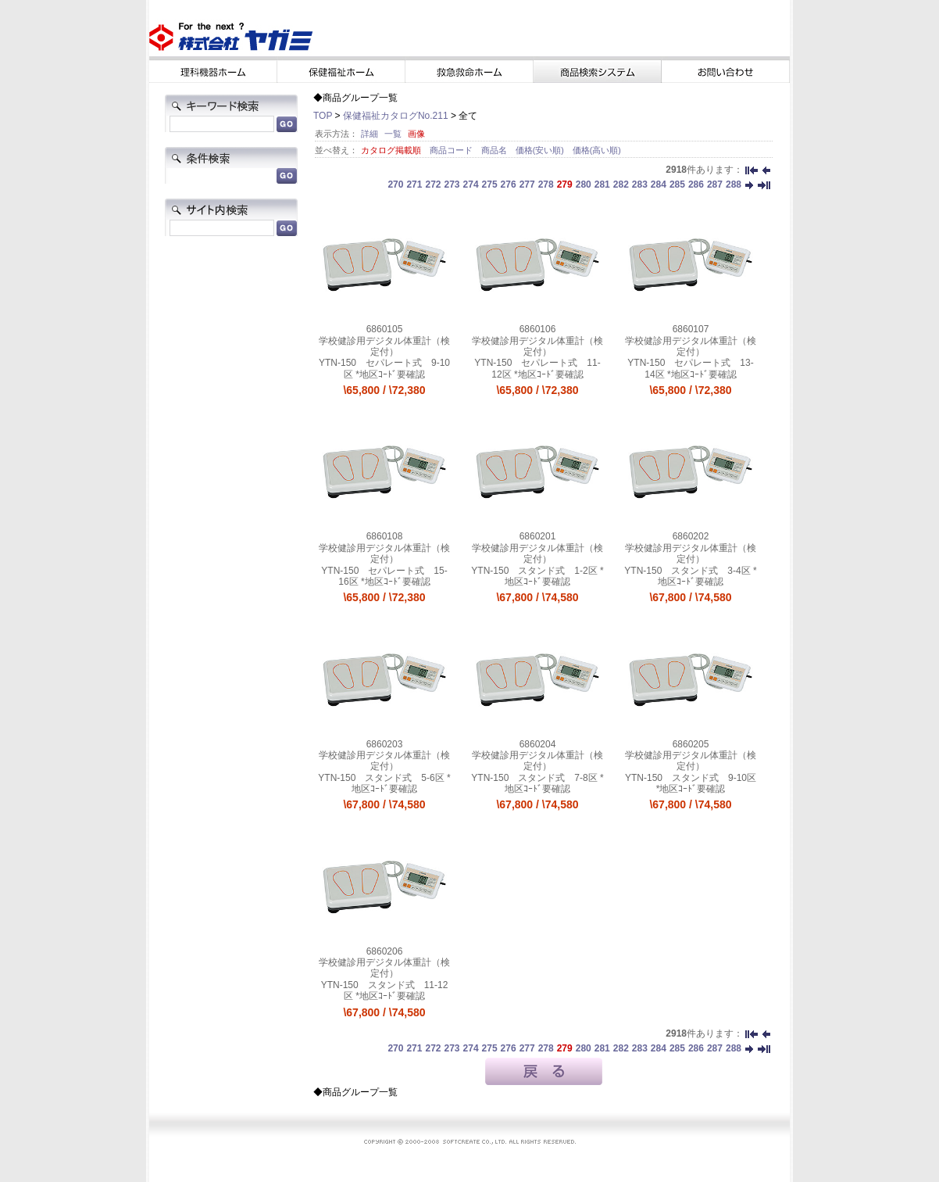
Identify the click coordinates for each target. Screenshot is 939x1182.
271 (414, 184)
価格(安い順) (541, 150)
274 (471, 184)
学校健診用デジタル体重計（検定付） (384, 346)
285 (677, 184)
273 (452, 184)
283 (640, 184)
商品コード (452, 150)
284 (658, 184)
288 (733, 184)
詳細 (369, 133)
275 (490, 184)
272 (433, 184)
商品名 (495, 150)
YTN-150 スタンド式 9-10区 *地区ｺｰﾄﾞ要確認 (690, 783)
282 (621, 184)
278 (546, 184)
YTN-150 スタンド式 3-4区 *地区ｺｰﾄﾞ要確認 (690, 576)
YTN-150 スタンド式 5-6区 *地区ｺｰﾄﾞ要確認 (384, 783)
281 (602, 184)
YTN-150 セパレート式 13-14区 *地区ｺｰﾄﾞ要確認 (690, 368)
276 (508, 184)
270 (395, 184)
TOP (322, 115)
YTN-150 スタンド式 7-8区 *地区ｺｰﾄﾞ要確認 (537, 783)
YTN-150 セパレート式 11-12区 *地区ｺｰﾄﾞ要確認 (537, 368)
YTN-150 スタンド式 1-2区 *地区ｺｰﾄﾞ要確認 (537, 576)
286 (696, 184)
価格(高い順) (597, 150)
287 (715, 184)
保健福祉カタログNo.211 (395, 115)
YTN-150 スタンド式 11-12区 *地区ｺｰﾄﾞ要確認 (384, 990)
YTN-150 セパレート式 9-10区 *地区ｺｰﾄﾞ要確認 (384, 368)
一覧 (393, 133)
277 (527, 184)
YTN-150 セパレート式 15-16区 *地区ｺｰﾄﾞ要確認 (384, 576)
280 (583, 184)
